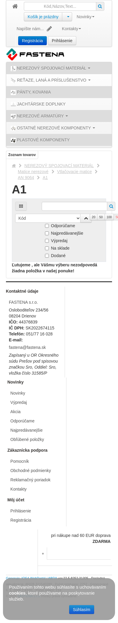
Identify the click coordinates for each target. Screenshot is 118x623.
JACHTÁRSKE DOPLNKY (38, 104)
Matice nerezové (33, 171)
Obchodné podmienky (30, 470)
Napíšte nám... (35, 29)
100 (109, 217)
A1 (45, 177)
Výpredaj (56, 240)
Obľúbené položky (27, 439)
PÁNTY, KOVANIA (31, 92)
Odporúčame (60, 225)
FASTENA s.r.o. (23, 302)
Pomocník (19, 461)
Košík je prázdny (43, 16)
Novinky (85, 16)
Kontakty (71, 28)
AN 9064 (26, 177)
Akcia (15, 411)
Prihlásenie (62, 40)
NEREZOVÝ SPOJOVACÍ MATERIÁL (59, 165)
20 (93, 217)
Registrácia (32, 40)
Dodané (55, 255)
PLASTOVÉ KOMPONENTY (40, 140)
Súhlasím (81, 609)
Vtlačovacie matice (74, 171)
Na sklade (57, 248)
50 (101, 217)
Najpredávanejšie (64, 233)
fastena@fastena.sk (27, 347)
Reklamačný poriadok (30, 479)
